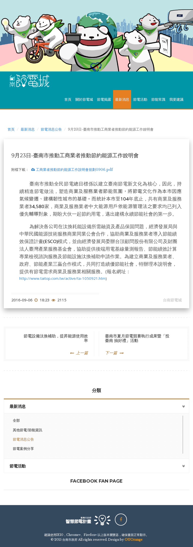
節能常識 (158, 99)
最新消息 (122, 99)
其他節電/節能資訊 (27, 430)
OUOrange (133, 539)
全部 (16, 420)
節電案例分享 (23, 448)
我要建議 (176, 99)
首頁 (67, 99)
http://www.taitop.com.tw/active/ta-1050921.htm (62, 278)
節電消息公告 (51, 129)
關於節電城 (84, 99)
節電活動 (140, 99)
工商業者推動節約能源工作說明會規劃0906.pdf (72, 169)
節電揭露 (104, 99)
